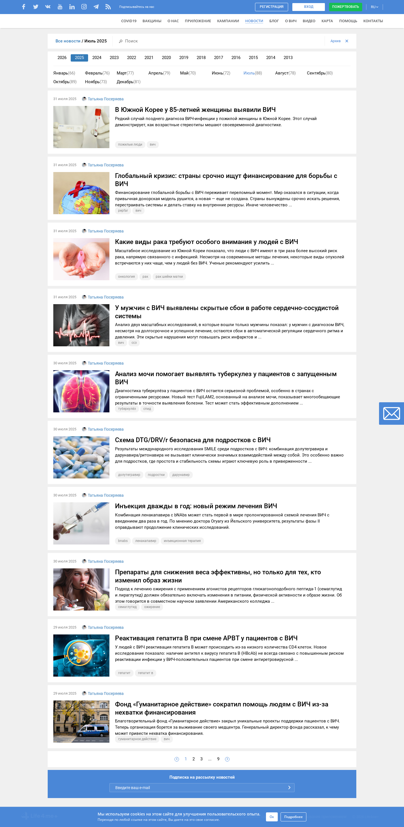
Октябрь (65, 82)
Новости (254, 20)
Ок (272, 816)
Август (285, 73)
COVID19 (128, 20)
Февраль (97, 73)
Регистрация (271, 7)
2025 (79, 57)
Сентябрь (320, 73)
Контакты (373, 20)
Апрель (159, 73)
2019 (183, 57)
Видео (309, 20)
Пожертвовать (345, 7)
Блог (274, 20)
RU (374, 7)
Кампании (228, 20)
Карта (327, 20)
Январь (64, 73)
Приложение (198, 20)
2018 (201, 57)
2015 (253, 57)
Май (188, 73)
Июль (253, 73)
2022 (131, 57)
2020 (166, 57)
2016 (235, 57)
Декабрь (129, 82)
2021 (148, 57)
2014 (270, 57)
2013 (288, 57)
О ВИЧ (291, 20)
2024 (96, 57)
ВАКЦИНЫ (152, 20)
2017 (218, 57)
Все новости (69, 41)
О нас (173, 20)
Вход (308, 7)
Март (125, 73)
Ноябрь (96, 82)
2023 (114, 57)
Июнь (221, 73)
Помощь (348, 20)
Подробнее (293, 816)
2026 (62, 57)
